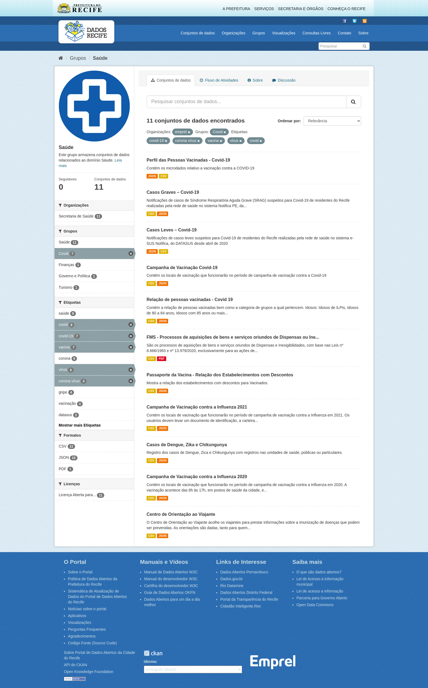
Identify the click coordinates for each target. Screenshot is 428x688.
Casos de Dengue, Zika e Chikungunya (187, 444)
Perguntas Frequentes (87, 629)
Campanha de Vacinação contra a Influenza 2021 (197, 407)
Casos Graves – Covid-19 (173, 192)
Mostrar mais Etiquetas (80, 425)
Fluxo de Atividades (219, 80)
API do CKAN (75, 665)
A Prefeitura (236, 9)
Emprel (272, 662)
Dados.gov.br (231, 579)
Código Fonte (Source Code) (92, 643)
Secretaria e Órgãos (300, 9)
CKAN (153, 653)
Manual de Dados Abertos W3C (171, 572)
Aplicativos (77, 615)
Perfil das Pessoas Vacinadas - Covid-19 (188, 160)
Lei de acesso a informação (319, 591)
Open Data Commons (314, 605)
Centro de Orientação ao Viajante (181, 514)
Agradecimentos (82, 636)
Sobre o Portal (80, 572)
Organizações (233, 33)
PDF (161, 358)
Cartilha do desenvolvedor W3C (171, 585)
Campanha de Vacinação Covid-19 (182, 267)
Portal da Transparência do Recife (249, 599)
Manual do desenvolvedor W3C (170, 579)
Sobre (363, 33)
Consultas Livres (316, 33)
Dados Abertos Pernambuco (244, 572)
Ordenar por (289, 121)
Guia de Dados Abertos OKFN (169, 592)
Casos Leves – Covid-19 (172, 230)
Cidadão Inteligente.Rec (240, 606)
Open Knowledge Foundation (88, 671)
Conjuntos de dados (198, 33)
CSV (163, 176)
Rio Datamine (231, 585)
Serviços (264, 9)
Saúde (100, 58)
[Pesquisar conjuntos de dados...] (247, 102)
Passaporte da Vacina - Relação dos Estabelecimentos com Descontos (220, 375)
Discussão (283, 80)
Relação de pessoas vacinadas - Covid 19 (190, 299)
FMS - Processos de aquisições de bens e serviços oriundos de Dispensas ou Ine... (233, 337)
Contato (344, 33)
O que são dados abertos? (318, 572)
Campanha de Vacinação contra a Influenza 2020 (197, 476)
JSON (152, 176)
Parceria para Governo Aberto (321, 598)
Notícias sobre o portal (87, 609)
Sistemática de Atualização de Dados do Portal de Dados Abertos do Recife (97, 596)
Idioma (150, 661)
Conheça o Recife (346, 9)
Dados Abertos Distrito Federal (246, 592)
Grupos (258, 33)
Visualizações (283, 33)
